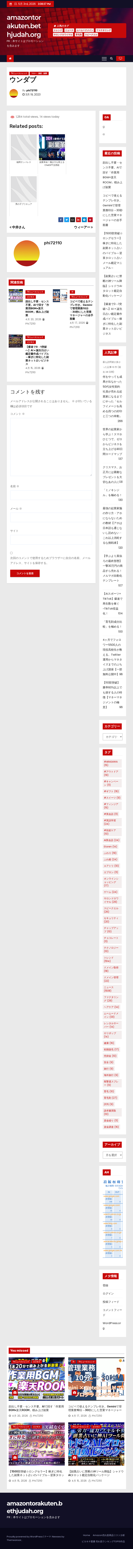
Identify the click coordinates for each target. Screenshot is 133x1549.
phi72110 (31, 90)
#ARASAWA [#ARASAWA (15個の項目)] (111, 763)
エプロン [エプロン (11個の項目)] (111, 872)
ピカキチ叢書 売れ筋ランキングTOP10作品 (103, 1541)
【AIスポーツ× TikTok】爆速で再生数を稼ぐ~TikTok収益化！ (113, 603)
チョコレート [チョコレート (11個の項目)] (111, 939)
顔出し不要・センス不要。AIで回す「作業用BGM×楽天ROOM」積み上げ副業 (37, 308)
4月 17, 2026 (77, 323)
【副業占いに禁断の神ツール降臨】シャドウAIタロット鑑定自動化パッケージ (112, 286)
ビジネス (30, 297)
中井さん (17, 227)
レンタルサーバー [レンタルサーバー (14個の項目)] (111, 1025)
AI (72, 292)
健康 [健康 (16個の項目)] (109, 1043)
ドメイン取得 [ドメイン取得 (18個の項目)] (111, 969)
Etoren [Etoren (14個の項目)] (110, 846)
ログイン (108, 1294)
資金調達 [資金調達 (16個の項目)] (111, 1127)
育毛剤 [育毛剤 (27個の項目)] (110, 1098)
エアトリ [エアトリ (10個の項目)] (111, 866)
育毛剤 (79, 34)
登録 (105, 1285)
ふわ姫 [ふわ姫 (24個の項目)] (110, 859)
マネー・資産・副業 (39, 73)
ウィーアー (83, 227)
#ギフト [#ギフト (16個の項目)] (111, 791)
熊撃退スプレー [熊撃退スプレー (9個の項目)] (111, 1083)
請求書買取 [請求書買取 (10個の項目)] (110, 1112)
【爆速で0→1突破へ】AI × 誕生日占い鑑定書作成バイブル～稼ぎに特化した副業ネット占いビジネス (37, 355)
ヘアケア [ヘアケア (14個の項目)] (111, 1007)
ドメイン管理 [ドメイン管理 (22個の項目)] (111, 979)
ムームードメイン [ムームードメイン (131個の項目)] (111, 1015)
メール (16, 509)
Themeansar (14, 1540)
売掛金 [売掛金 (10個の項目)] (110, 1056)
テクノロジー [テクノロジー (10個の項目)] (111, 949)
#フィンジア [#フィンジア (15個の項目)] (111, 805)
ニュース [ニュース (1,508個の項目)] (109, 989)
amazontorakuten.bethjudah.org (24, 26)
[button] (112, 58)
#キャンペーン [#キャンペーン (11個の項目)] (111, 783)
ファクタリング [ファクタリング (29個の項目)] (111, 998)
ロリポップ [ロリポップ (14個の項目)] (110, 1034)
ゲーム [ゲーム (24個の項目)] (110, 892)
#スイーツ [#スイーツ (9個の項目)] (112, 797)
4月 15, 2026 (33, 368)
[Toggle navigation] (104, 58)
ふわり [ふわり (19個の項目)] (110, 853)
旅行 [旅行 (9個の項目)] (108, 1068)
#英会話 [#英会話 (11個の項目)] (111, 814)
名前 (14, 486)
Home (86, 1535)
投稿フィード (111, 1302)
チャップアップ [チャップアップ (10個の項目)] (111, 929)
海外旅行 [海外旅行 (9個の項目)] (111, 1075)
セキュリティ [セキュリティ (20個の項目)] (111, 919)
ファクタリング (103, 30)
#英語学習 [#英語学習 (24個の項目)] (110, 822)
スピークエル (91, 34)
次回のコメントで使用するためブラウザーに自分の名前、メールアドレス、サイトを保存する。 (50, 560)
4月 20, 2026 (33, 319)
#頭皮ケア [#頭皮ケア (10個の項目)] (110, 832)
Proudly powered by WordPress (25, 1536)
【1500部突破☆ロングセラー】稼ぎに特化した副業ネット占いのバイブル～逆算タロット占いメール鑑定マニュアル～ (36, 1475)
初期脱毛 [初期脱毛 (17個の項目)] (111, 1049)
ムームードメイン (85, 30)
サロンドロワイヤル (63, 34)
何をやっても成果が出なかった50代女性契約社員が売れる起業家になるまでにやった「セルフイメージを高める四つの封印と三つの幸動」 (112, 396)
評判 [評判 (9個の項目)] (108, 1104)
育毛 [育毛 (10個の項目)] (109, 1091)
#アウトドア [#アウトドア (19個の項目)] (111, 773)
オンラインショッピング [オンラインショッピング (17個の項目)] (111, 882)
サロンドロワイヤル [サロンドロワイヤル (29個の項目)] (111, 900)
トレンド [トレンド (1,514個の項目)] (109, 959)
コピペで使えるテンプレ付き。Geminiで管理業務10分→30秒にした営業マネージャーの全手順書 (81, 310)
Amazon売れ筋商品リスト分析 (109, 1535)
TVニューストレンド (19, 73)
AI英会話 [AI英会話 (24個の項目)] (111, 840)
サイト (14, 531)
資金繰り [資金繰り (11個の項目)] (111, 1120)
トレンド (58, 30)
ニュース (69, 30)
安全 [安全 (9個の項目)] (108, 1062)
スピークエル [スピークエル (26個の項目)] (111, 910)
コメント (17, 414)
